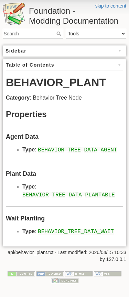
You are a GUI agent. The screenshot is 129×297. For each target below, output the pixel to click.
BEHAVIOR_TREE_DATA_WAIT (76, 232)
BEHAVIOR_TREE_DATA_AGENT (77, 150)
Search (59, 33)
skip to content (110, 6)
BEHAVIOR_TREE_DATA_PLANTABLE (68, 195)
